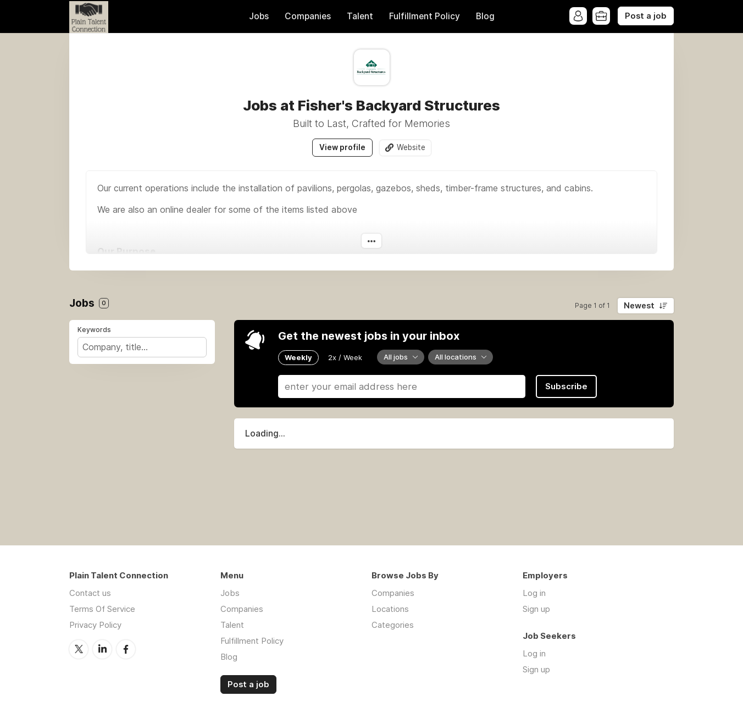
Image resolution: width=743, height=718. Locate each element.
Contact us (90, 593)
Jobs (259, 16)
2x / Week (345, 357)
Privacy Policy (95, 625)
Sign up (536, 609)
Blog (485, 16)
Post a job (646, 16)
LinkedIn (102, 649)
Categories (393, 625)
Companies (308, 16)
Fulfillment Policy (424, 16)
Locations (390, 609)
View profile (342, 147)
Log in (534, 593)
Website (411, 147)
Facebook (126, 649)
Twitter (78, 649)
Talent (360, 16)
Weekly (298, 357)
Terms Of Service (102, 609)
